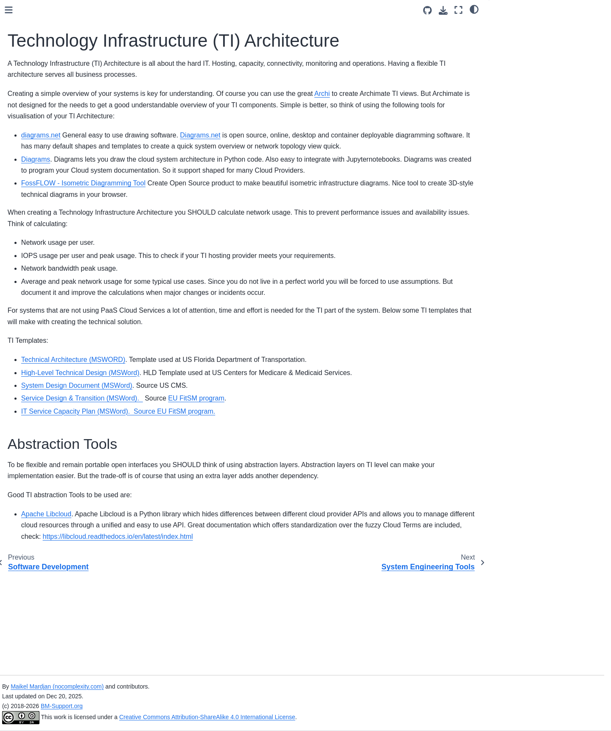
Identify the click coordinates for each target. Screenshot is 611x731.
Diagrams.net (332, 167)
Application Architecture (49, 138)
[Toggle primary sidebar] (141, 10)
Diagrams (168, 202)
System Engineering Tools (53, 202)
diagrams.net (173, 167)
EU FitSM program (328, 475)
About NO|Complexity (47, 368)
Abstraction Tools (519, 26)
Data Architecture (41, 112)
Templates (32, 278)
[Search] (66, 64)
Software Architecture (47, 152)
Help (24, 327)
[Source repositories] (427, 10)
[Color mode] (474, 9)
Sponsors (31, 341)
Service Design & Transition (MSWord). (214, 475)
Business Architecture (47, 98)
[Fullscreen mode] (458, 10)
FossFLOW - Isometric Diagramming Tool (216, 237)
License (28, 354)
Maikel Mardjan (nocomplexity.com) (187, 686)
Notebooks (32, 292)
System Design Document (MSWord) (209, 461)
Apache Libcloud (179, 601)
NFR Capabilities (41, 265)
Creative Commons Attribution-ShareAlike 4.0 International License (338, 717)
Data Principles (38, 125)
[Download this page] (443, 10)
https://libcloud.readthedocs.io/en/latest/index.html (229, 635)
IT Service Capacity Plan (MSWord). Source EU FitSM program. (251, 487)
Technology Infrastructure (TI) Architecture (61, 184)
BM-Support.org (192, 706)
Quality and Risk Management (59, 216)
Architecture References (50, 251)
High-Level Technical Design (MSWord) (213, 438)
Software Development (49, 165)
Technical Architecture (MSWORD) (206, 425)
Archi (454, 114)
